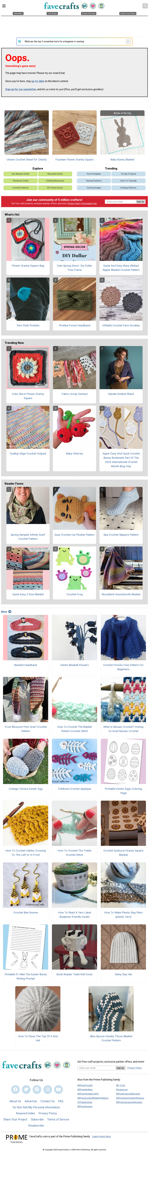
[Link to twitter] (26, 1089)
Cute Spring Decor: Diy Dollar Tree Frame (74, 268)
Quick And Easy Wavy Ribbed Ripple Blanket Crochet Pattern (121, 268)
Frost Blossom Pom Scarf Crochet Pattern (26, 729)
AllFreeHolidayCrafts (88, 1093)
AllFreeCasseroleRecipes (129, 1102)
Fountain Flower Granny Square (74, 159)
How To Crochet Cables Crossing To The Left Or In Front (25, 852)
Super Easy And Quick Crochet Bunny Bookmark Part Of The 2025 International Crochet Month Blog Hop (121, 460)
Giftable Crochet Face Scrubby (121, 325)
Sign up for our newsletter (20, 89)
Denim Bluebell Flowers (74, 665)
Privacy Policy (74, 203)
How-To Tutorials (128, 181)
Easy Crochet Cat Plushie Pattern (75, 534)
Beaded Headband (25, 665)
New (6, 611)
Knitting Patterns (128, 188)
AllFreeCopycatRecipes (128, 1093)
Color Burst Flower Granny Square (28, 396)
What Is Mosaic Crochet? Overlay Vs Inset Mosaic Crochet (123, 729)
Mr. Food (120, 1085)
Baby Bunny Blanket (122, 159)
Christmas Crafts (21, 181)
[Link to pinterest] (37, 1089)
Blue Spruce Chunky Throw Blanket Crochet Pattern (111, 1038)
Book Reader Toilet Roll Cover (74, 974)
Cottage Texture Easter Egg (25, 788)
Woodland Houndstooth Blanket (121, 594)
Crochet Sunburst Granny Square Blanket (123, 852)
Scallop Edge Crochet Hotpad (28, 453)
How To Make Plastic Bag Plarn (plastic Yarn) (123, 914)
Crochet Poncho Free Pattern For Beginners (123, 667)
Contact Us (47, 1101)
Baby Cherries (74, 453)
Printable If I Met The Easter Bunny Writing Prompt (26, 976)
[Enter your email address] (96, 1067)
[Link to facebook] (15, 1089)
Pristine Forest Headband (74, 325)
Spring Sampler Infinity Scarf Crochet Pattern (28, 537)
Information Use (89, 203)
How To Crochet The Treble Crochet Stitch (74, 852)
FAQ (60, 1101)
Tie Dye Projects (128, 174)
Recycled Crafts (55, 174)
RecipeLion (122, 1089)
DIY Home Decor (55, 188)
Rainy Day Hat (123, 974)
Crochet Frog (74, 594)
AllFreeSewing (84, 1106)
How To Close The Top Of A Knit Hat (38, 1038)
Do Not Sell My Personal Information (36, 1107)
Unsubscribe (36, 1125)
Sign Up (140, 202)
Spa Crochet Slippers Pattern (121, 534)
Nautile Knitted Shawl (121, 394)
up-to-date (37, 81)
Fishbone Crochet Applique (74, 788)
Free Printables (94, 174)
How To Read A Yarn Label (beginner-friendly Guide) (74, 914)
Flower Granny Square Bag (28, 265)
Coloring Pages (94, 188)
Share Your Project (15, 1119)
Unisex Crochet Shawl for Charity (27, 159)
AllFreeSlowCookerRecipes (130, 1098)
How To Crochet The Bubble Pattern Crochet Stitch (74, 729)
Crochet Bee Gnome (25, 912)
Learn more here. (101, 1136)
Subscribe (37, 1119)
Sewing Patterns (94, 181)
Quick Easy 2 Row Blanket (28, 594)
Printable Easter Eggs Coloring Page (123, 791)
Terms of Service (58, 1119)
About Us (15, 1101)
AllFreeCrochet (85, 1085)
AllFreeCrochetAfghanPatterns (92, 1098)
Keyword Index (25, 1113)
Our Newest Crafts (20, 174)
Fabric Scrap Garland (74, 394)
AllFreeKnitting (84, 1089)
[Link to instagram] (47, 1089)
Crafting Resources (55, 181)
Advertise (31, 1101)
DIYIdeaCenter (84, 1102)
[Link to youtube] (58, 1089)
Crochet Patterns (21, 188)
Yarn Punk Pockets (28, 325)
